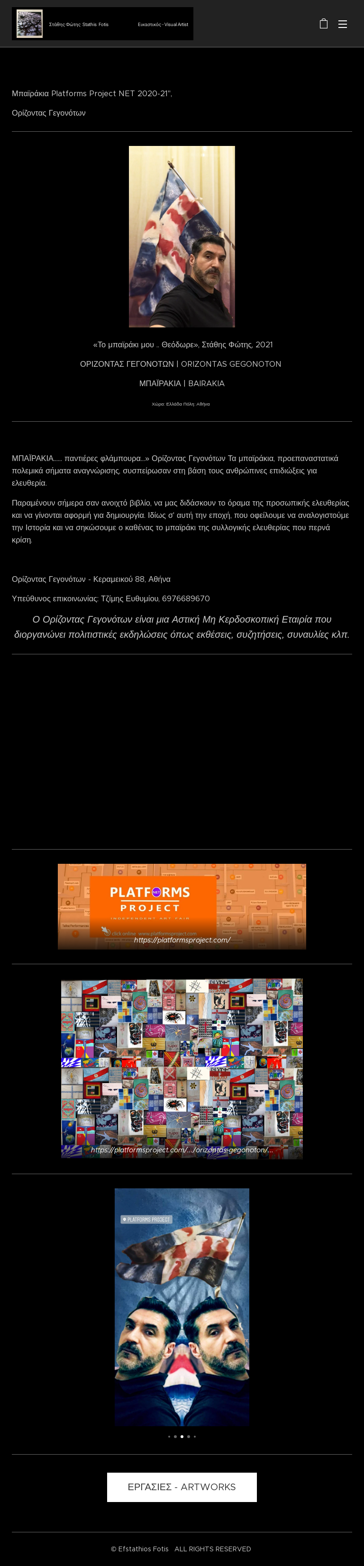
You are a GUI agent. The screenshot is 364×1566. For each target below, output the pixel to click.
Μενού (342, 24)
